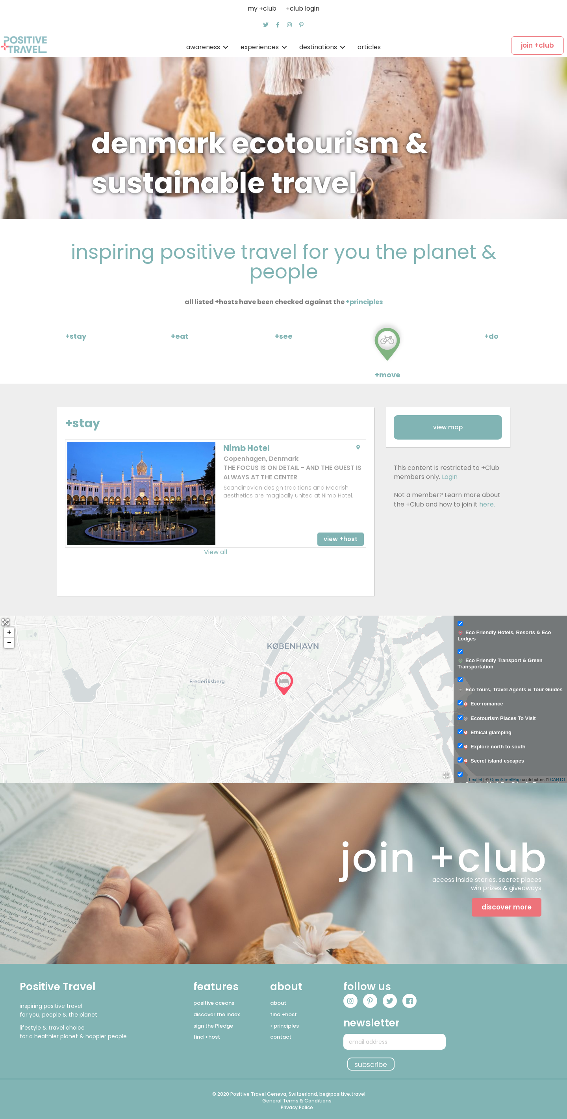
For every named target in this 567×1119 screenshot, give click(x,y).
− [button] (9, 643)
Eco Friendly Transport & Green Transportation (500, 663)
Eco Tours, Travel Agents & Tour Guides (510, 690)
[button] (266, 25)
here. (487, 504)
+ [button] (9, 632)
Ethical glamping (487, 732)
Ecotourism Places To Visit (499, 718)
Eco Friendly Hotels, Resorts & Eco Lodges (504, 635)
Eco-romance (483, 704)
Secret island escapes (493, 761)
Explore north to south (494, 747)
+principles (364, 301)
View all (215, 552)
